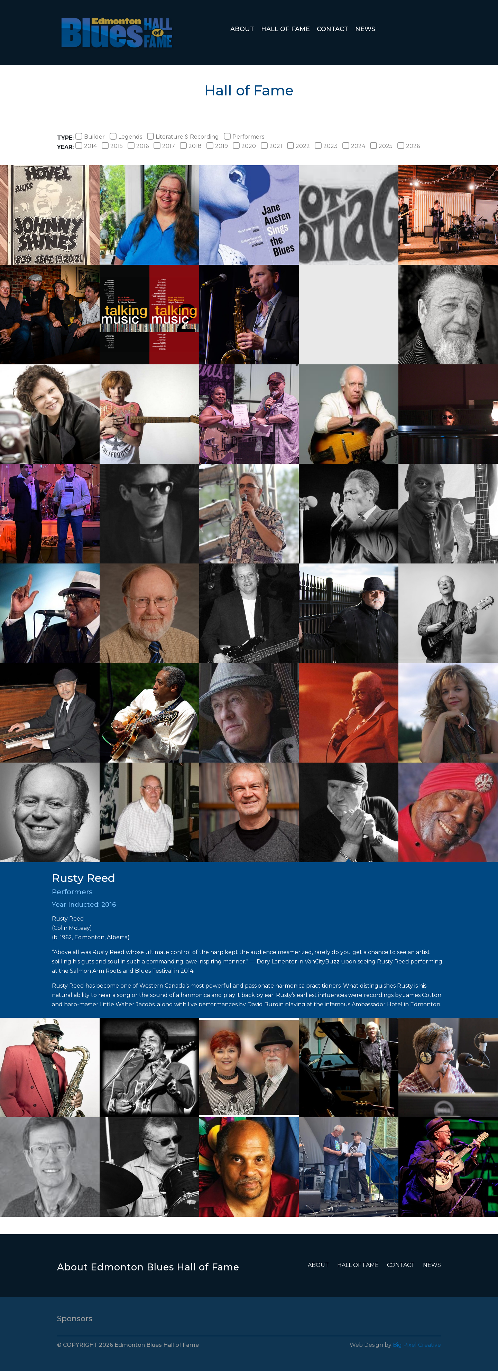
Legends (126, 136)
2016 (138, 146)
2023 (326, 146)
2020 (244, 146)
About (242, 29)
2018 (191, 146)
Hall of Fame (285, 29)
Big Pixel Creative (417, 1345)
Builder (90, 136)
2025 (381, 146)
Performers (244, 136)
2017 (164, 146)
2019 (217, 146)
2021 (271, 146)
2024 (353, 146)
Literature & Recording (183, 136)
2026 (408, 146)
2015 (112, 146)
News (365, 29)
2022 (298, 146)
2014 (86, 146)
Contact (332, 29)
